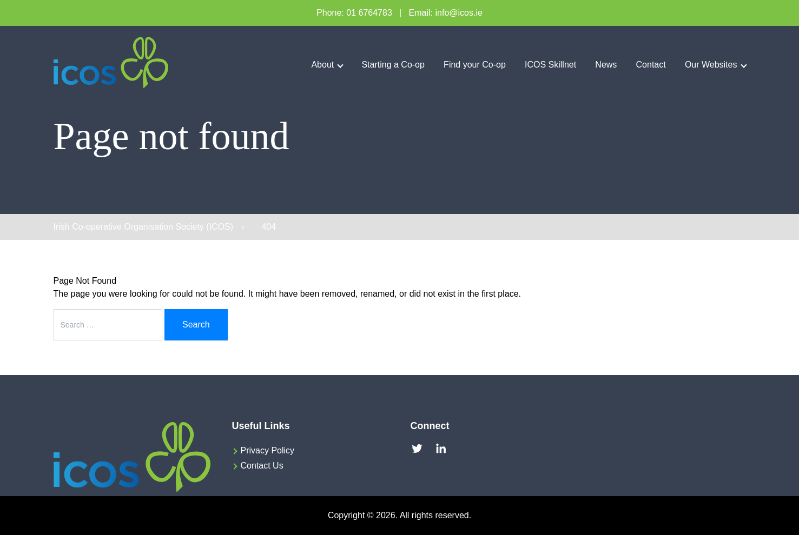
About (322, 64)
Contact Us (262, 465)
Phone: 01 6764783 (354, 12)
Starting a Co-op (393, 64)
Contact (651, 64)
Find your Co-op (475, 64)
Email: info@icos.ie (446, 12)
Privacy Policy (268, 450)
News (606, 64)
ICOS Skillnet (550, 64)
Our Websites (711, 64)
